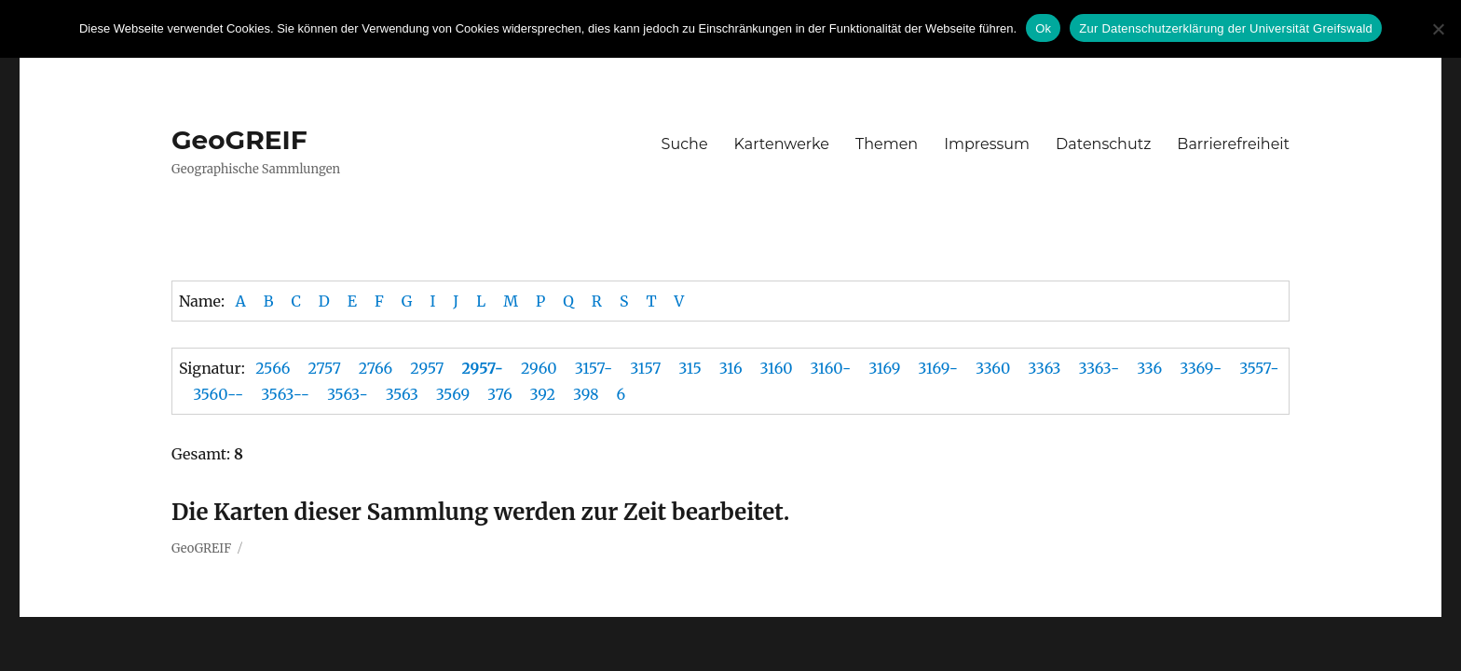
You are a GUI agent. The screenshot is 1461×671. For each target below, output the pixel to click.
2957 (427, 368)
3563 (402, 394)
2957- (482, 368)
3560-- (218, 394)
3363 (1044, 368)
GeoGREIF (239, 140)
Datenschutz (1103, 144)
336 (1149, 368)
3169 (884, 368)
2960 (539, 368)
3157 (645, 368)
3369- (1201, 368)
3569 (453, 394)
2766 (376, 368)
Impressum (987, 144)
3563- (347, 394)
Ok (1043, 28)
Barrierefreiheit (1233, 144)
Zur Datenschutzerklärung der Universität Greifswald (1225, 28)
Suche (685, 144)
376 (499, 394)
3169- (938, 368)
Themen (886, 144)
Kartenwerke (781, 144)
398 (586, 394)
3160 (776, 368)
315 (690, 368)
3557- (1258, 368)
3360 (993, 368)
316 (731, 368)
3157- (594, 368)
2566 (272, 368)
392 (542, 394)
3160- (831, 368)
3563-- (285, 394)
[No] (1437, 29)
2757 (323, 368)
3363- (1098, 368)
